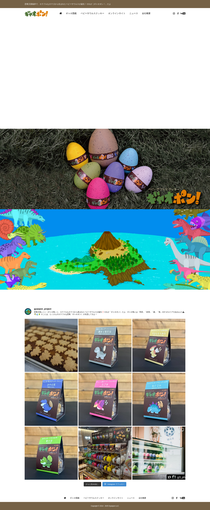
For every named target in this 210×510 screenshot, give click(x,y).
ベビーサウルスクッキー (92, 13)
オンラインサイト (116, 13)
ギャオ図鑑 (71, 13)
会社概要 (146, 13)
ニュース (133, 13)
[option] (105, 74)
